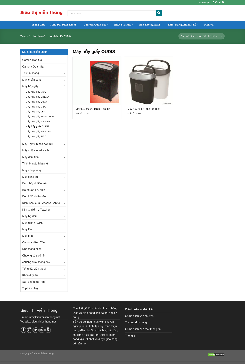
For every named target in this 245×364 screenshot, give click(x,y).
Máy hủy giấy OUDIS (37, 126)
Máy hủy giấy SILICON (38, 131)
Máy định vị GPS (32, 222)
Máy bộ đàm (29, 216)
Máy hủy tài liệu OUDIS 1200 (143, 108)
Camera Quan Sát (96, 24)
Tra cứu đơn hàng (136, 322)
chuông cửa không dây (36, 262)
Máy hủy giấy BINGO (37, 96)
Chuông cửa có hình (34, 255)
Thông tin (130, 335)
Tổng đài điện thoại (34, 268)
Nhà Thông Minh (150, 24)
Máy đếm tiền (30, 157)
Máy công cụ (30, 176)
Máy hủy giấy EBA (36, 91)
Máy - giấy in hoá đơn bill (37, 144)
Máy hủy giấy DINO (36, 101)
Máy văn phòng (31, 170)
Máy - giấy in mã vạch (35, 150)
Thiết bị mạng (30, 73)
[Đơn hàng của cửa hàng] (201, 36)
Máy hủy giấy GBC (36, 106)
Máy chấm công (32, 79)
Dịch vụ (209, 24)
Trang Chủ (38, 24)
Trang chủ (25, 36)
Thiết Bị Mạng (123, 24)
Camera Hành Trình (34, 242)
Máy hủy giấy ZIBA (36, 136)
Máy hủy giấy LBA (35, 111)
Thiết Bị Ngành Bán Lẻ (183, 24)
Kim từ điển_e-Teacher (36, 209)
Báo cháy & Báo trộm (35, 183)
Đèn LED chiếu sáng (34, 196)
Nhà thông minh (32, 248)
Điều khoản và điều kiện (139, 309)
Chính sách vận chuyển (139, 316)
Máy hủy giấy (39, 36)
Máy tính (27, 235)
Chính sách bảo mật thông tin (143, 329)
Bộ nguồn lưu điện (33, 189)
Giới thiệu (204, 2)
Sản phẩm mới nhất (34, 281)
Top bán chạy (30, 288)
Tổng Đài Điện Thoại (64, 24)
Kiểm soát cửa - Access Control (41, 203)
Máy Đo (27, 229)
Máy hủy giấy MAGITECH (40, 116)
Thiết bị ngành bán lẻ (35, 163)
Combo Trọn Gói (32, 60)
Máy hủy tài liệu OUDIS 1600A (93, 108)
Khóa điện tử (30, 275)
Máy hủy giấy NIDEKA (38, 121)
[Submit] (159, 13)
